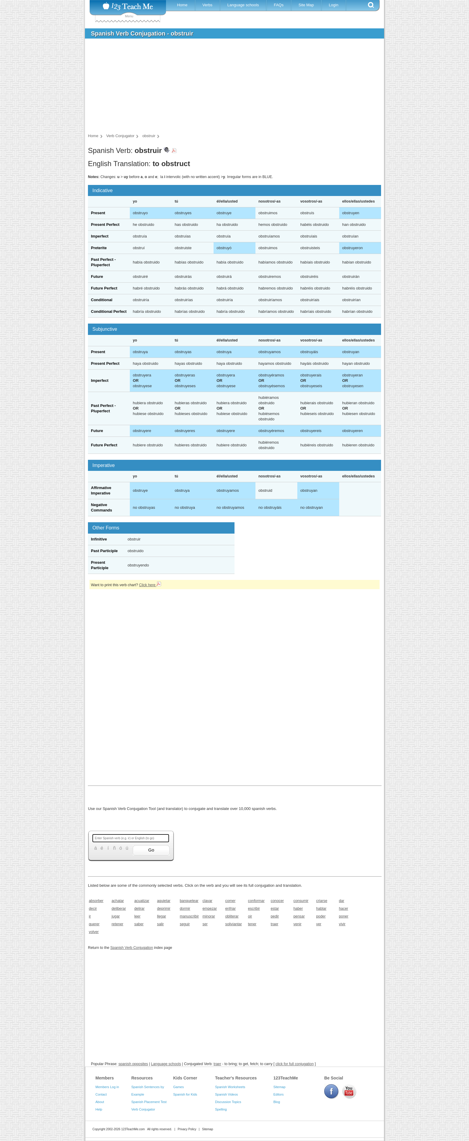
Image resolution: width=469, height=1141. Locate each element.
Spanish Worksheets (230, 1087)
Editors (278, 1094)
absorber (96, 901)
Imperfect (100, 236)
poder (321, 916)
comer (230, 901)
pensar (299, 916)
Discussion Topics (228, 1102)
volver (94, 932)
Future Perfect (104, 288)
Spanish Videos (226, 1094)
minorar (208, 916)
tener (252, 924)
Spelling (221, 1109)
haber (298, 908)
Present (98, 213)
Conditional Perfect (109, 311)
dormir (185, 908)
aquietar (163, 901)
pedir (275, 916)
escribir (254, 908)
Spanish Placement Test (149, 1102)
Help (98, 1109)
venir (297, 924)
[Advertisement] (230, 88)
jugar (116, 916)
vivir (342, 924)
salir (160, 924)
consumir (300, 901)
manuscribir (189, 916)
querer (94, 924)
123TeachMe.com (133, 1129)
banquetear (189, 901)
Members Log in (107, 1087)
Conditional (101, 300)
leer (137, 916)
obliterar (232, 916)
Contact (101, 1094)
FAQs (279, 5)
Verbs (207, 5)
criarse (321, 901)
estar (275, 908)
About (99, 1102)
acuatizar (141, 901)
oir (250, 916)
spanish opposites (133, 1064)
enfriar (230, 908)
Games (178, 1087)
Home (182, 5)
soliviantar (233, 924)
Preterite (99, 248)
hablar (321, 908)
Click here (150, 585)
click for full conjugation (294, 1064)
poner (343, 916)
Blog (276, 1102)
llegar (161, 916)
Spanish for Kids (185, 1094)
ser (205, 924)
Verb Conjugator (143, 1109)
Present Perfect (105, 224)
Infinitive (99, 539)
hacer (343, 908)
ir (90, 916)
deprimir (163, 908)
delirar (139, 908)
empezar (209, 908)
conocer (277, 901)
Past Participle (104, 551)
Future (97, 276)
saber (139, 924)
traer (274, 924)
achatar (118, 901)
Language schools (243, 5)
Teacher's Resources (236, 1078)
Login (333, 5)
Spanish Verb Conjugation (131, 948)
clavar (207, 901)
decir (93, 908)
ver (318, 924)
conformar (256, 901)
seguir (185, 924)
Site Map (306, 5)
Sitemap (279, 1087)
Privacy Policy (187, 1129)
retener (117, 924)
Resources (142, 1078)
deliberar (119, 908)
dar (341, 901)
